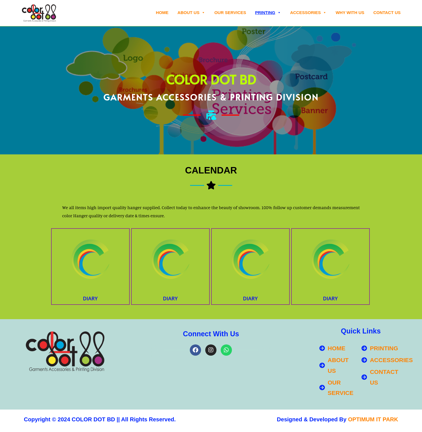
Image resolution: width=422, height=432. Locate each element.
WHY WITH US (350, 12)
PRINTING (268, 12)
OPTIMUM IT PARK (373, 419)
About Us (191, 12)
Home (162, 12)
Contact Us (387, 12)
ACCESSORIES (308, 12)
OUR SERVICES (230, 12)
